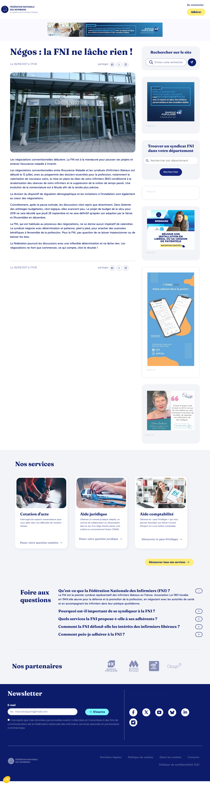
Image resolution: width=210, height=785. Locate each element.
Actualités (108, 9)
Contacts (193, 757)
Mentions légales (111, 757)
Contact (152, 9)
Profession (91, 9)
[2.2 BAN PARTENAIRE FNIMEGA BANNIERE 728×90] (105, 36)
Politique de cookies (140, 757)
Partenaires (136, 9)
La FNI (64, 9)
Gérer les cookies (170, 757)
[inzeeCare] (170, 365)
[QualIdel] (171, 429)
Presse (121, 9)
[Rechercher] (192, 62)
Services (76, 9)
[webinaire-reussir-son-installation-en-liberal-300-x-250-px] (171, 249)
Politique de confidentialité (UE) (179, 764)
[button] (112, 64)
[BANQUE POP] (170, 120)
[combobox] (166, 62)
